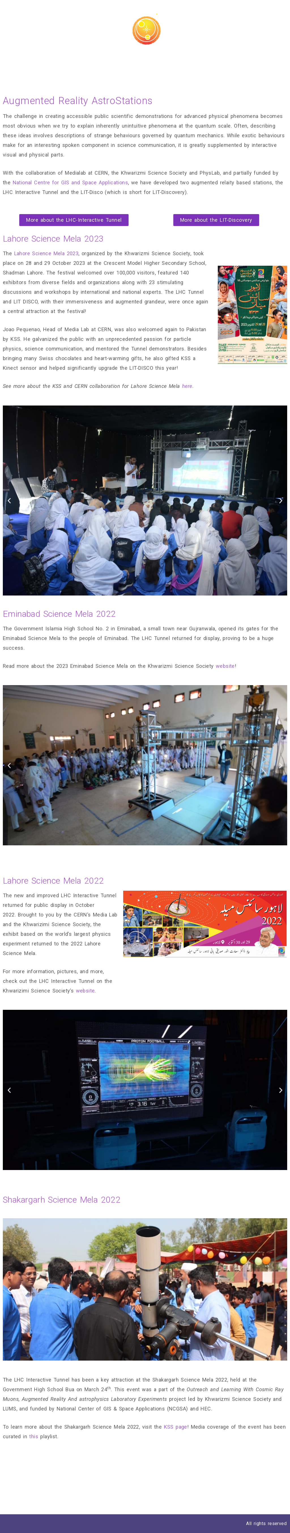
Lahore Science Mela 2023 (46, 253)
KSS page (175, 1427)
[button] (74, 220)
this (33, 1436)
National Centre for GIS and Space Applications (70, 182)
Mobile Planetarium (27, 72)
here (187, 386)
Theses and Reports (101, 62)
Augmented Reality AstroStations (241, 62)
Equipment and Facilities (163, 62)
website (225, 666)
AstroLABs (16, 62)
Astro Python (52, 62)
